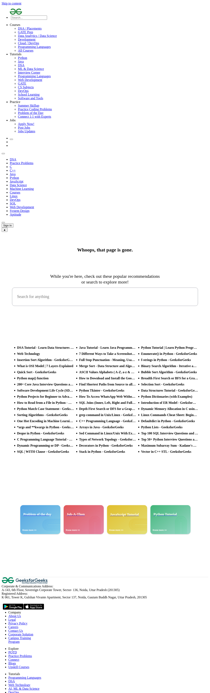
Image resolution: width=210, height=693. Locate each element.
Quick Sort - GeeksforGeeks (36, 372)
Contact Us (15, 630)
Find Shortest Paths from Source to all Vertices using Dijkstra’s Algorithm (107, 384)
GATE (22, 83)
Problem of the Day (31, 113)
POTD (12, 652)
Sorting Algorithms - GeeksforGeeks (42, 415)
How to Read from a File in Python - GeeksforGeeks (45, 402)
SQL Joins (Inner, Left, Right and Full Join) (107, 402)
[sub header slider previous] (3, 153)
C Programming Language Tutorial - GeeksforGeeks (45, 439)
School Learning (29, 94)
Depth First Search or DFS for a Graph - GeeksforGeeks (107, 409)
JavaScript (16, 181)
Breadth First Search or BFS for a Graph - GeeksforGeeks (169, 378)
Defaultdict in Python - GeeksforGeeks (168, 421)
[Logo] (109, 12)
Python (22, 58)
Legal (12, 619)
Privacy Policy (17, 623)
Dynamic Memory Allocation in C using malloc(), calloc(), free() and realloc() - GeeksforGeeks (169, 409)
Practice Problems (21, 163)
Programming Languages (34, 47)
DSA (21, 65)
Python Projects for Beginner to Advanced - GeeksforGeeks (45, 396)
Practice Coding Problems (35, 109)
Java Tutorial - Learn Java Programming (107, 347)
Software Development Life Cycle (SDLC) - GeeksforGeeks (45, 390)
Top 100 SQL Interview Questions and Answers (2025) (169, 433)
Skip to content (11, 3)
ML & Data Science (31, 69)
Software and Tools (30, 98)
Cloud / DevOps (28, 43)
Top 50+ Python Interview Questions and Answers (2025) (169, 439)
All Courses (25, 50)
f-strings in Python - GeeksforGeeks (166, 360)
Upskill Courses (18, 667)
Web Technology (28, 353)
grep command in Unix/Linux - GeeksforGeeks (107, 415)
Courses (15, 192)
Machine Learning (22, 188)
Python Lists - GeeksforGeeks (162, 427)
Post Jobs (24, 127)
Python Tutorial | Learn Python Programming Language (169, 347)
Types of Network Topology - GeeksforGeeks (107, 439)
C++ (13, 170)
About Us (14, 616)
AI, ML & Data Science (24, 688)
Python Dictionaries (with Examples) (166, 396)
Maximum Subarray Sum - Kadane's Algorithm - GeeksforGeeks (169, 445)
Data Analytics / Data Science (37, 36)
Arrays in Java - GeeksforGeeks (101, 427)
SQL (13, 203)
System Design (19, 211)
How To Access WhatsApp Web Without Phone (107, 396)
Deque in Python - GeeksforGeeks (40, 433)
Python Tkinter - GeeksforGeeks (101, 390)
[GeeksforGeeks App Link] (13, 607)
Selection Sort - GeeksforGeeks (162, 384)
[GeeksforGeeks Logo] (25, 582)
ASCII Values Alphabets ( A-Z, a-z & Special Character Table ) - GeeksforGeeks (107, 372)
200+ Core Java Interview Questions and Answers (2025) (45, 384)
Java (21, 61)
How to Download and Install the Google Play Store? (107, 378)
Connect (13, 659)
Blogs (12, 663)
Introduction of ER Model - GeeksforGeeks (169, 402)
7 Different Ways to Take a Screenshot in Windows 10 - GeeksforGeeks (107, 353)
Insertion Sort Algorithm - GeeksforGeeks (45, 360)
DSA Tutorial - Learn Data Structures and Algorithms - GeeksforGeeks (45, 347)
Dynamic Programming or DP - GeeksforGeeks (45, 445)
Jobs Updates (26, 131)
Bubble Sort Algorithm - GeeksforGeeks (169, 372)
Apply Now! (26, 124)
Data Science (18, 185)
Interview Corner (29, 72)
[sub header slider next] (3, 222)
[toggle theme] (11, 139)
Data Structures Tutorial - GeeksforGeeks (169, 390)
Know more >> (29, 530)
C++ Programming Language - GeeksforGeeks (107, 421)
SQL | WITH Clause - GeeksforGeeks (43, 451)
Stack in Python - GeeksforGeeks (102, 451)
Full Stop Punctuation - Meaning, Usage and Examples (107, 360)
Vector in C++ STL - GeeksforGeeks (166, 451)
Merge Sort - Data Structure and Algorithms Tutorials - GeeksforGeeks (107, 366)
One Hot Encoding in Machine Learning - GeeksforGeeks (45, 421)
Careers (13, 627)
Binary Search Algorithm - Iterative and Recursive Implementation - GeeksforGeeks (169, 366)
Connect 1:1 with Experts (34, 116)
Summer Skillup (28, 105)
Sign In (7, 225)
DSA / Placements (30, 28)
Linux (14, 196)
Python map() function (33, 378)
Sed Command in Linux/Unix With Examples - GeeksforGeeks (107, 433)
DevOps (23, 91)
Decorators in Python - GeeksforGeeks (106, 445)
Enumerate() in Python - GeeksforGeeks (169, 353)
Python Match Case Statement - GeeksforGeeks (45, 409)
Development (26, 39)
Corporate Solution (20, 634)
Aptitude (15, 214)
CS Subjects (26, 87)
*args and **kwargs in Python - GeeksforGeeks (45, 427)
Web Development (30, 80)
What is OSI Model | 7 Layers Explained (45, 366)
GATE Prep (25, 32)
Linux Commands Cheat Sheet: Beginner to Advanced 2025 (169, 415)
